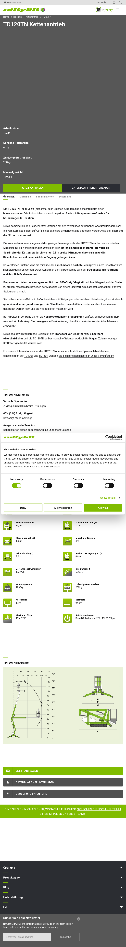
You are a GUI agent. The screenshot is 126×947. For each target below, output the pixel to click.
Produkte (17, 17)
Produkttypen (12, 877)
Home (6, 17)
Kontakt (114, 2)
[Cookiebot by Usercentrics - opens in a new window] (107, 437)
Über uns (9, 867)
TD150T (43, 355)
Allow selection (63, 507)
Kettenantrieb (32, 17)
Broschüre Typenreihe (31, 793)
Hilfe (6, 907)
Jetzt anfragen (32, 187)
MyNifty (104, 10)
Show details (108, 497)
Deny (23, 507)
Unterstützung (13, 897)
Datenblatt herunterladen (91, 187)
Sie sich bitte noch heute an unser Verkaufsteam (86, 355)
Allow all (103, 507)
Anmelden (102, 2)
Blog (6, 887)
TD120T (28, 355)
